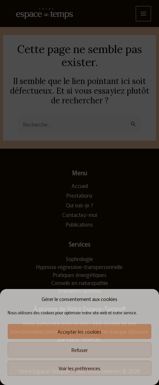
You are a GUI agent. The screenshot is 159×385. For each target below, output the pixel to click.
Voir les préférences (79, 368)
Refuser (80, 349)
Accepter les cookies (79, 331)
